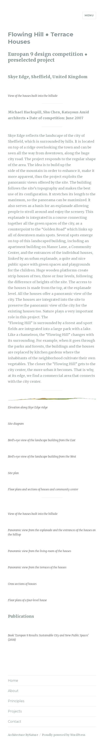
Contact (14, 722)
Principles (16, 701)
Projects (15, 711)
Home (13, 681)
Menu (89, 15)
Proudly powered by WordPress (63, 735)
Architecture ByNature (23, 735)
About (13, 691)
